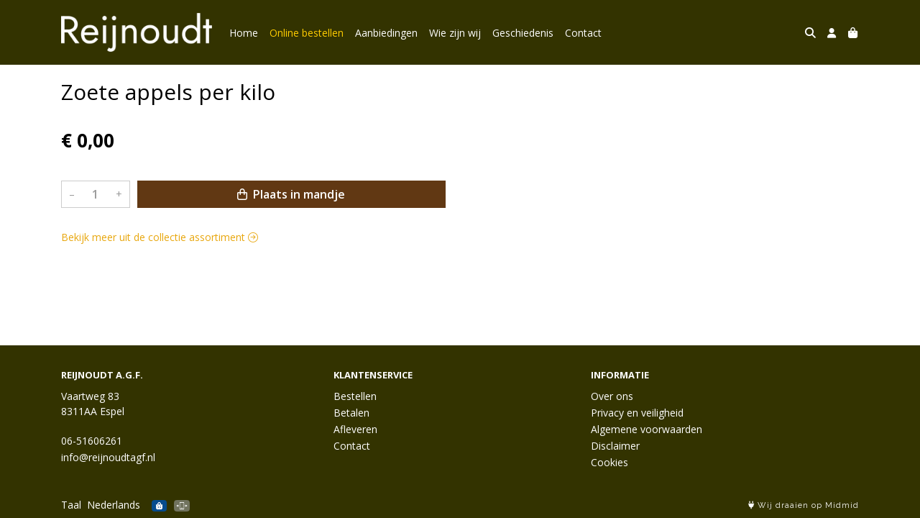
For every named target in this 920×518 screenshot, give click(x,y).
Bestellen (355, 396)
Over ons (612, 396)
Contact (583, 33)
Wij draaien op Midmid (803, 505)
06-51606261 (91, 440)
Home (243, 33)
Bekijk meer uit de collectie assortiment (159, 237)
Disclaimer (615, 446)
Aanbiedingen (386, 33)
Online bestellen (307, 33)
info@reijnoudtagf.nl (108, 457)
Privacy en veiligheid (637, 412)
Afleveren (355, 429)
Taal (71, 505)
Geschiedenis (522, 33)
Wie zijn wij (455, 33)
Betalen (351, 412)
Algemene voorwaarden (646, 429)
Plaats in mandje (291, 194)
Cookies (609, 462)
